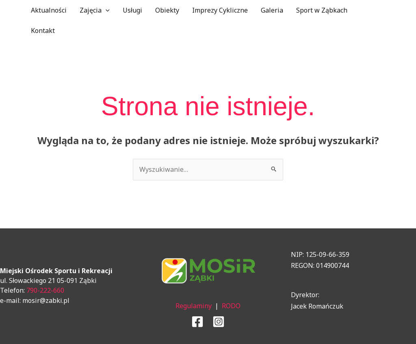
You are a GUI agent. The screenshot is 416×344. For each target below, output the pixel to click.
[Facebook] (197, 322)
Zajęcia (95, 10)
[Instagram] (218, 322)
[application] (106, 10)
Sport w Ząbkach (321, 10)
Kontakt (43, 30)
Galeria (272, 10)
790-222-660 (45, 290)
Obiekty (167, 10)
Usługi (132, 10)
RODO (231, 305)
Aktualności (49, 10)
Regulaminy (194, 305)
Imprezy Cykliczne (220, 10)
